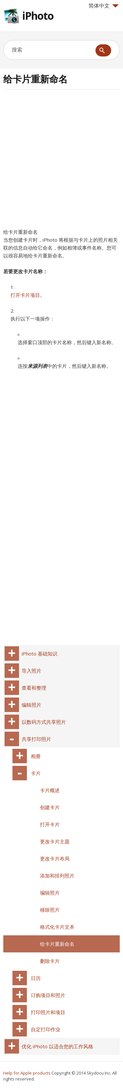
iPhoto (37, 16)
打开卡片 (50, 824)
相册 (36, 756)
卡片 (36, 773)
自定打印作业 (45, 1029)
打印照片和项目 (48, 1012)
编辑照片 (31, 704)
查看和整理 (34, 687)
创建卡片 (50, 807)
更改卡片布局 (55, 858)
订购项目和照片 (48, 995)
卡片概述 (50, 790)
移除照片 (50, 909)
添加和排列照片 (57, 875)
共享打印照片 (36, 739)
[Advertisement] (61, 161)
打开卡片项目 (25, 295)
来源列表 (37, 366)
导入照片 (31, 670)
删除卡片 (50, 961)
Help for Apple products (27, 1073)
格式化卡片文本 (57, 926)
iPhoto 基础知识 (39, 653)
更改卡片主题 (55, 841)
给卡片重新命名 (57, 944)
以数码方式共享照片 (44, 722)
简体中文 (104, 5)
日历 (36, 978)
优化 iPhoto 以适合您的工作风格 (57, 1046)
